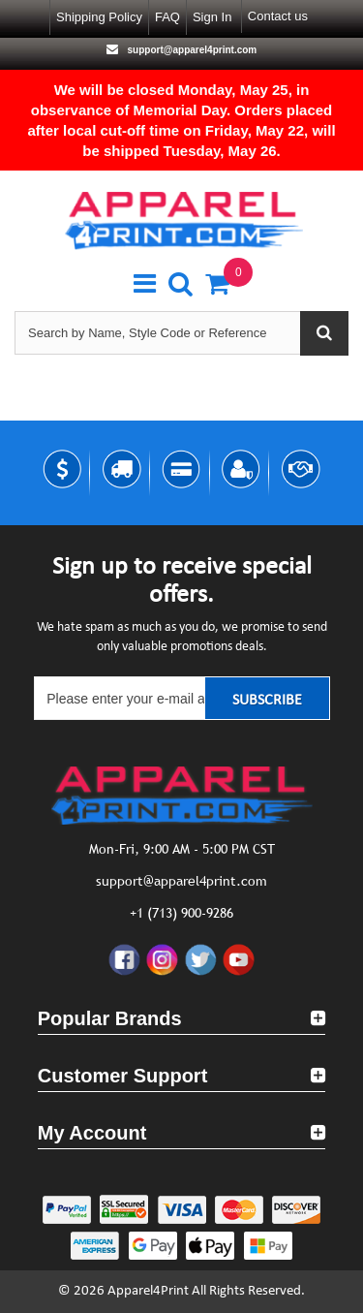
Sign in (212, 17)
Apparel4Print (148, 1291)
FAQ (167, 17)
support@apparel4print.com (191, 50)
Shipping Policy (99, 17)
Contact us (278, 16)
